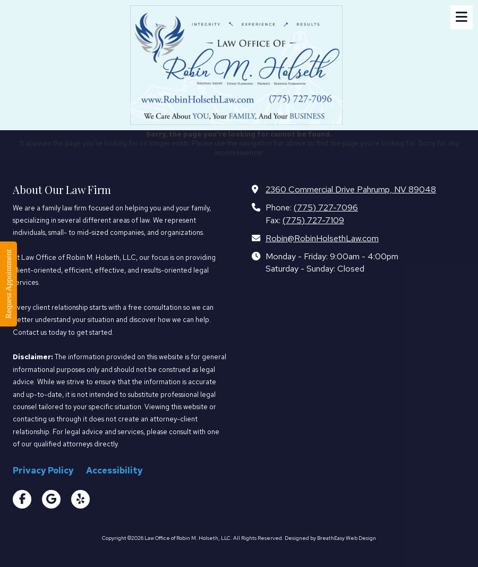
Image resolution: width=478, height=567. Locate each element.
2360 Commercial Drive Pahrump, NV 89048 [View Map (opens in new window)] (351, 189)
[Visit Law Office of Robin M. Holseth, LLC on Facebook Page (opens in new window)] (22, 499)
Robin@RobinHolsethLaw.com (322, 238)
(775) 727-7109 (313, 220)
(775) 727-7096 (326, 207)
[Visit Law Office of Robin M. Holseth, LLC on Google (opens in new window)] (51, 499)
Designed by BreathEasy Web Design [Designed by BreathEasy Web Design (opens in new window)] (330, 538)
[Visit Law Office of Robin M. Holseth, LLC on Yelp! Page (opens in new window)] (80, 499)
